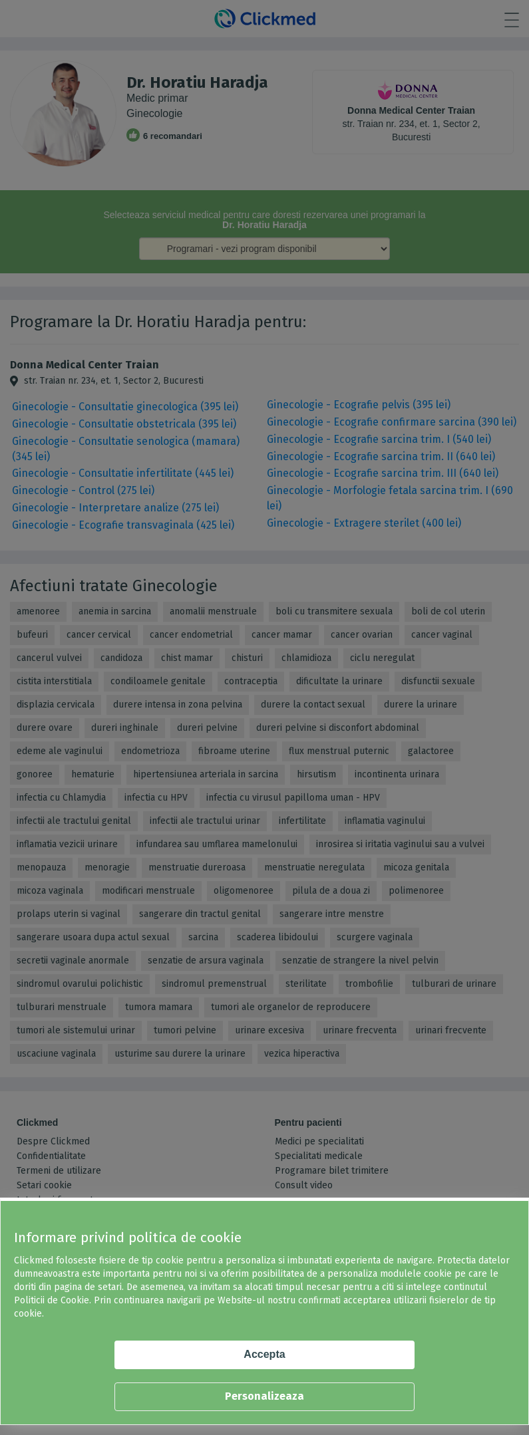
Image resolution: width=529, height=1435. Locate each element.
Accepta (264, 1354)
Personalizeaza (264, 1396)
